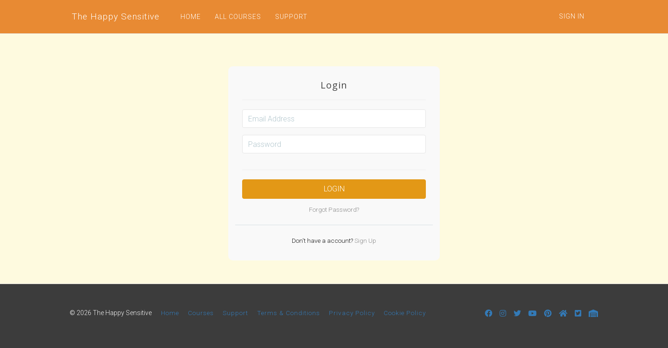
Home (170, 312)
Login (334, 188)
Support (235, 312)
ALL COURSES (238, 16)
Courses (201, 312)
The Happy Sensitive (116, 16)
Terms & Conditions (288, 312)
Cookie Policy (405, 312)
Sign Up (364, 240)
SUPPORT (291, 16)
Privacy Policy (352, 312)
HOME (190, 16)
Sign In (571, 16)
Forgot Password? (334, 209)
